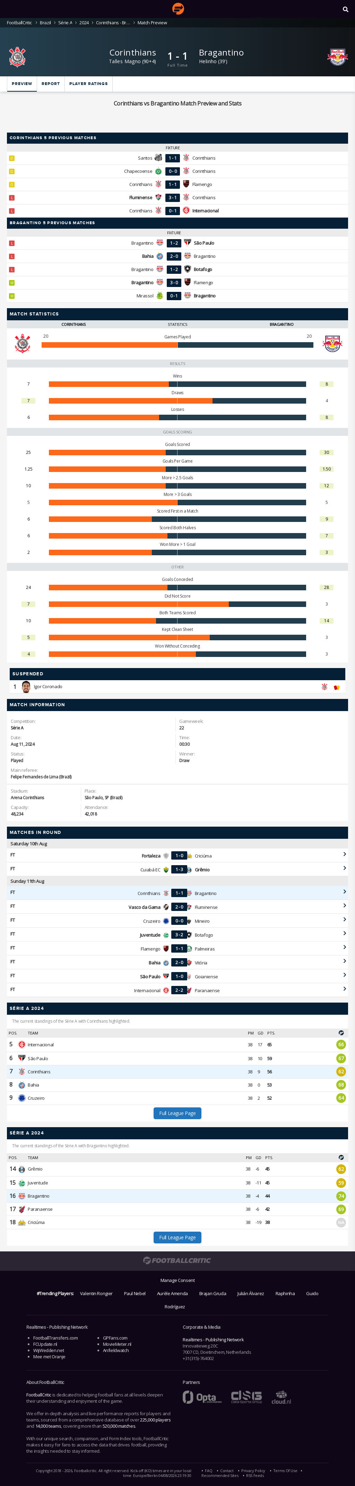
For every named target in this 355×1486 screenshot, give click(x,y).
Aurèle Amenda (172, 1293)
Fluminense (206, 907)
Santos (145, 158)
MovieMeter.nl (117, 1344)
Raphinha (285, 1293)
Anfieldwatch (116, 1350)
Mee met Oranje (49, 1356)
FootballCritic (38, 1395)
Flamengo (202, 184)
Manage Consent (178, 1280)
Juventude (38, 1183)
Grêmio (35, 1169)
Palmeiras (205, 949)
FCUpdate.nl (45, 1344)
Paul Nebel (135, 1293)
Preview (22, 83)
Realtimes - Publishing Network (213, 1339)
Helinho (208, 61)
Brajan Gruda (212, 1293)
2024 (84, 22)
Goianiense (206, 976)
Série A (65, 22)
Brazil (45, 22)
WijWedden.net (48, 1350)
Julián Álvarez (250, 1293)
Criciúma (203, 856)
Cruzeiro (151, 921)
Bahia (33, 1085)
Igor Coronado (48, 686)
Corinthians (133, 52)
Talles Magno (125, 61)
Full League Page (177, 1113)
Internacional (147, 990)
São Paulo (38, 1058)
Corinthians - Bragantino (113, 22)
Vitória (201, 963)
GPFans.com (115, 1338)
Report (51, 83)
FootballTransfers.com (55, 1338)
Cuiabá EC (150, 870)
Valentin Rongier (96, 1293)
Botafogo (204, 935)
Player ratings (88, 83)
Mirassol (145, 296)
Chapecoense (138, 171)
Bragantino (221, 52)
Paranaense (207, 990)
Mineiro (202, 921)
